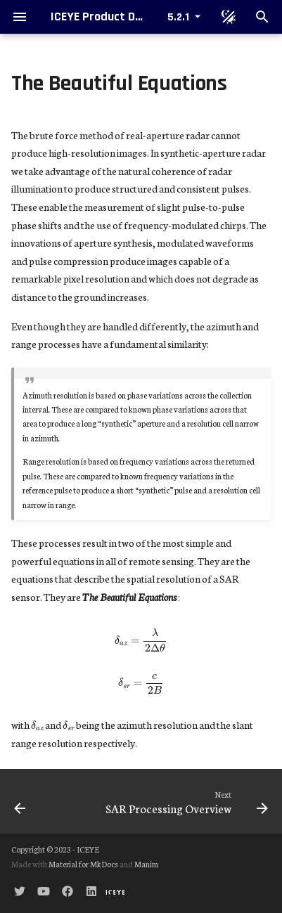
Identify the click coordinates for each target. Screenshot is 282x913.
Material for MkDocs (84, 863)
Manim (146, 863)
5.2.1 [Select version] (178, 17)
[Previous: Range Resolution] (37, 801)
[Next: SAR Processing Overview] (175, 801)
